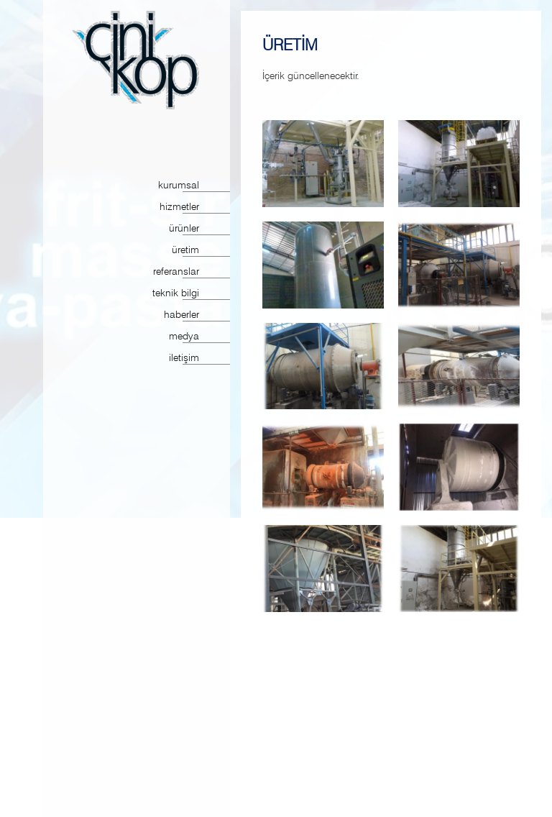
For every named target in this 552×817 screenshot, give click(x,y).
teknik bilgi (175, 294)
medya (184, 337)
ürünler (184, 229)
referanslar (176, 272)
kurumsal (178, 186)
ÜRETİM (290, 44)
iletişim (184, 358)
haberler (181, 315)
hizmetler (179, 207)
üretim (185, 251)
